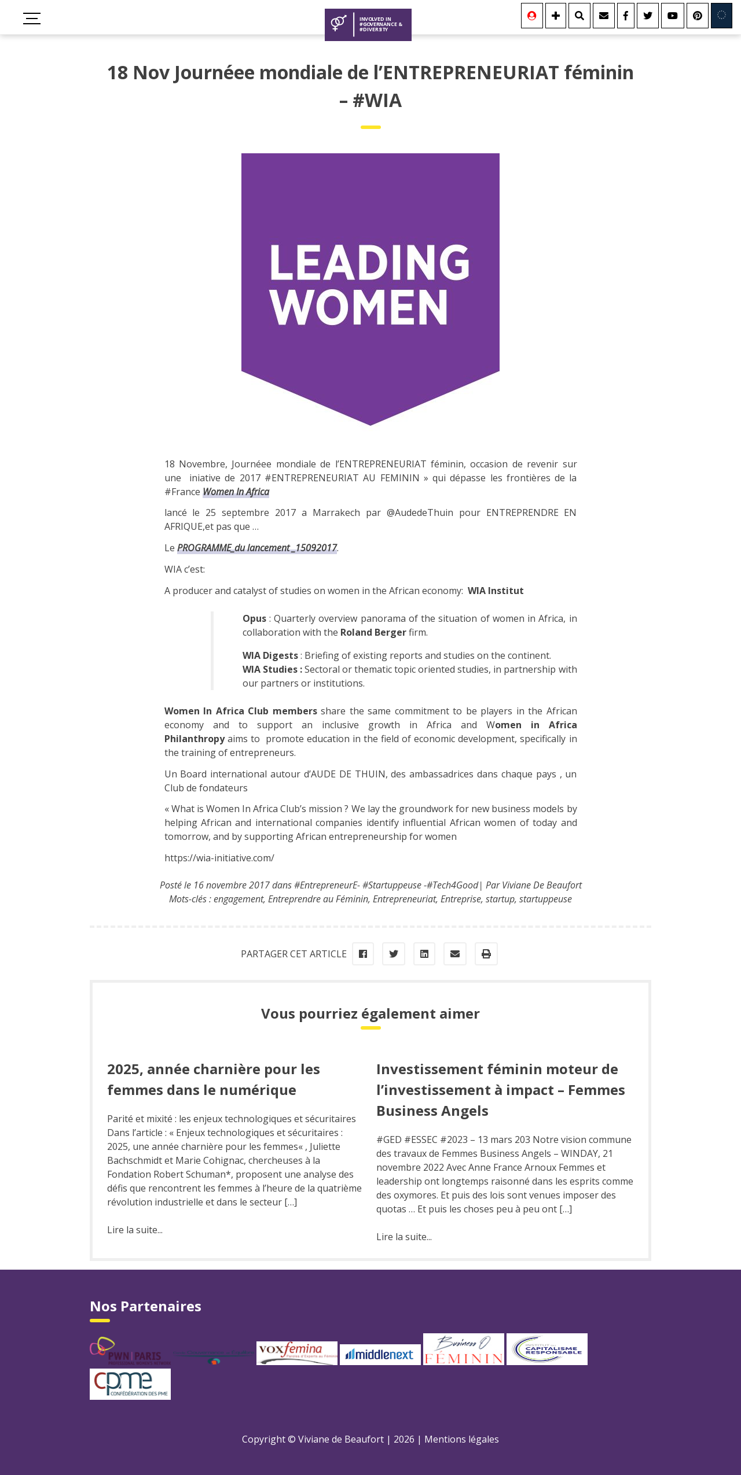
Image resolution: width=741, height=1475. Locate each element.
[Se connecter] (532, 15)
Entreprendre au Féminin (318, 899)
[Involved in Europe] (721, 15)
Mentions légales (461, 1439)
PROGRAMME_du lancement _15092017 (257, 547)
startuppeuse (545, 899)
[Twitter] (648, 15)
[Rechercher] (579, 15)
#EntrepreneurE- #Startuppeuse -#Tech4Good (386, 885)
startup (500, 899)
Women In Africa (236, 491)
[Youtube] (672, 15)
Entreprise (461, 899)
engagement (238, 899)
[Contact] (604, 15)
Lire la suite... (135, 1229)
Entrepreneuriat (404, 899)
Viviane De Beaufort (542, 885)
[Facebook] (625, 15)
